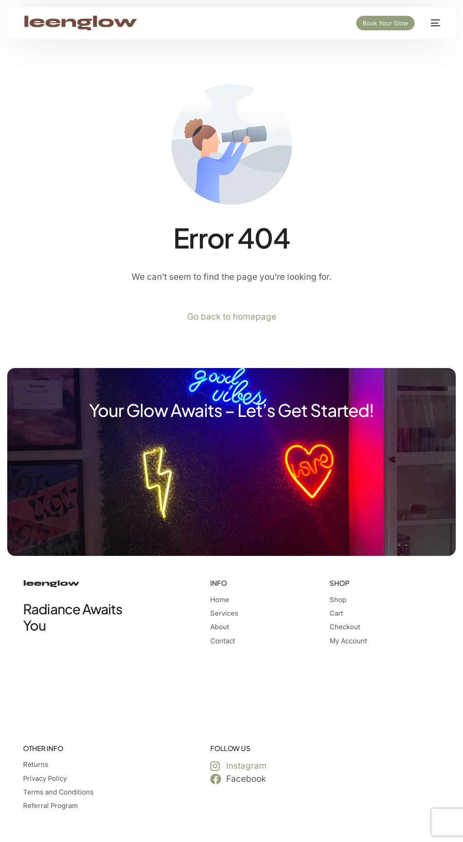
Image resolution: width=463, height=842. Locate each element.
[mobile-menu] (432, 23)
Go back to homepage (231, 316)
